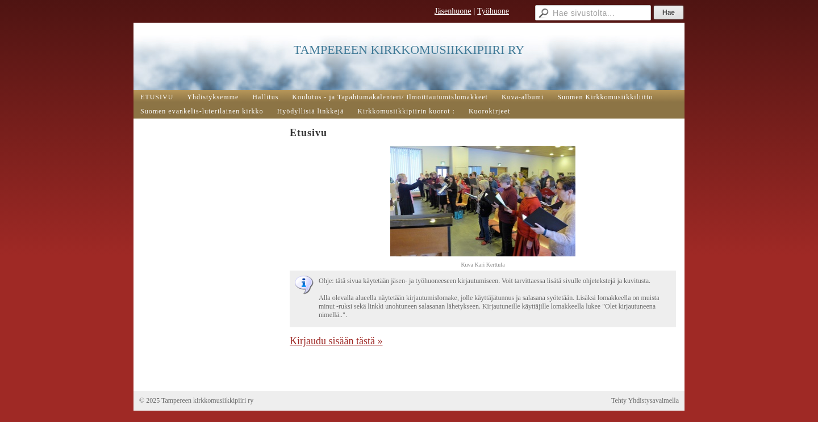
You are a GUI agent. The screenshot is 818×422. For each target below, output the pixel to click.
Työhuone (493, 11)
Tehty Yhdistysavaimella (645, 400)
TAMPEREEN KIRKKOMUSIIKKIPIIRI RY (409, 50)
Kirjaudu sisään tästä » (336, 341)
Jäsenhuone (453, 11)
